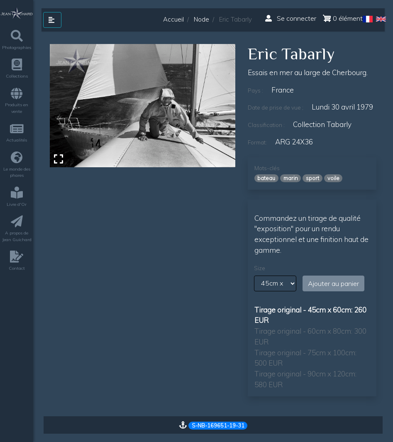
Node (201, 19)
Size (259, 268)
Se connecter (290, 18)
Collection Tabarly (322, 124)
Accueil (173, 19)
